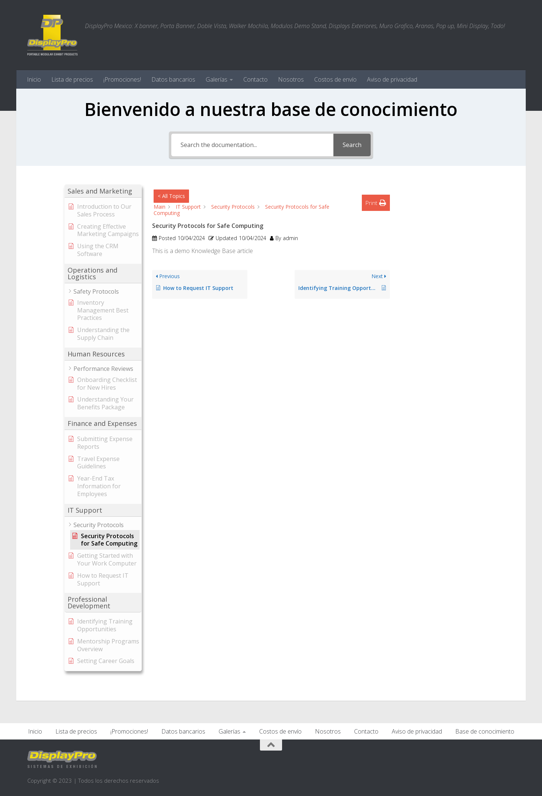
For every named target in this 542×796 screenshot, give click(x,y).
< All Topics (171, 195)
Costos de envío (335, 79)
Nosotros (291, 79)
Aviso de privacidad (392, 79)
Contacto (255, 79)
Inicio (34, 79)
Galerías (216, 79)
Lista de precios (72, 79)
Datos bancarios (173, 79)
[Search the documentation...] (252, 145)
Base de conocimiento (484, 731)
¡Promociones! (122, 79)
